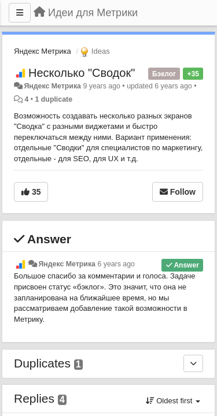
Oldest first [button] (173, 400)
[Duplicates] (193, 363)
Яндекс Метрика (42, 51)
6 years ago (116, 264)
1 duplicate (53, 99)
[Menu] (20, 13)
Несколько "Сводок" (81, 72)
